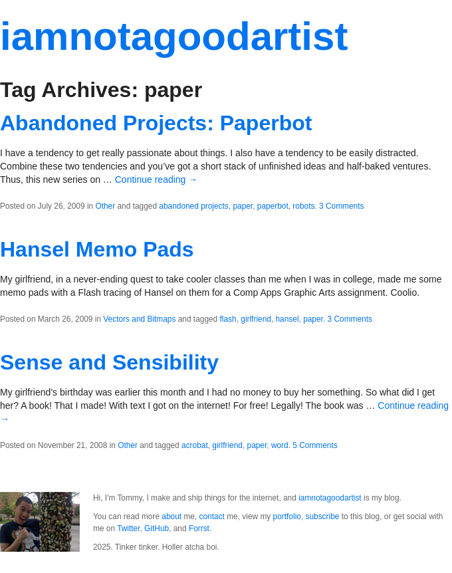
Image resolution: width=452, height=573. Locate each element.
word (279, 445)
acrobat (194, 445)
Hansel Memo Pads (97, 249)
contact (212, 516)
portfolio (287, 516)
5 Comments (314, 445)
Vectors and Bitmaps (139, 319)
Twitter (128, 528)
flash (228, 319)
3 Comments (341, 206)
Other (105, 206)
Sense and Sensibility (109, 362)
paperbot (272, 206)
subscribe (323, 516)
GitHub (156, 528)
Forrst (199, 528)
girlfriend (256, 319)
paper (243, 206)
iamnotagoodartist (174, 36)
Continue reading (156, 179)
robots (303, 206)
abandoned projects (193, 206)
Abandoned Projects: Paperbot (156, 123)
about (171, 516)
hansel (286, 319)
